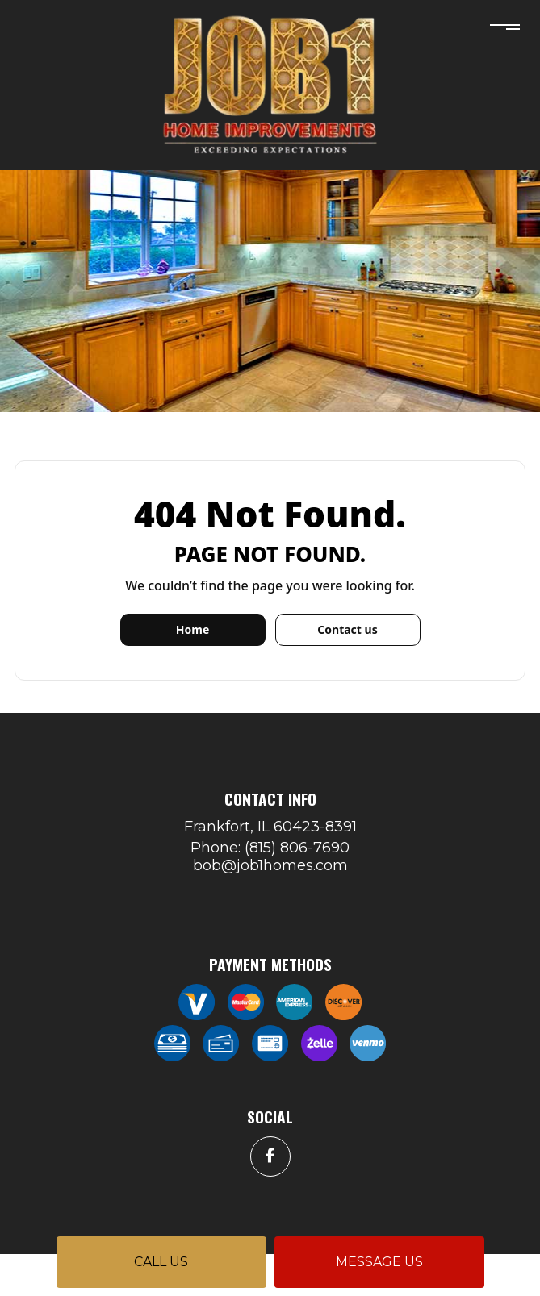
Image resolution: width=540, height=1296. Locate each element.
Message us (379, 1261)
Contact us (347, 629)
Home (192, 629)
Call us (161, 1261)
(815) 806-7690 (297, 847)
